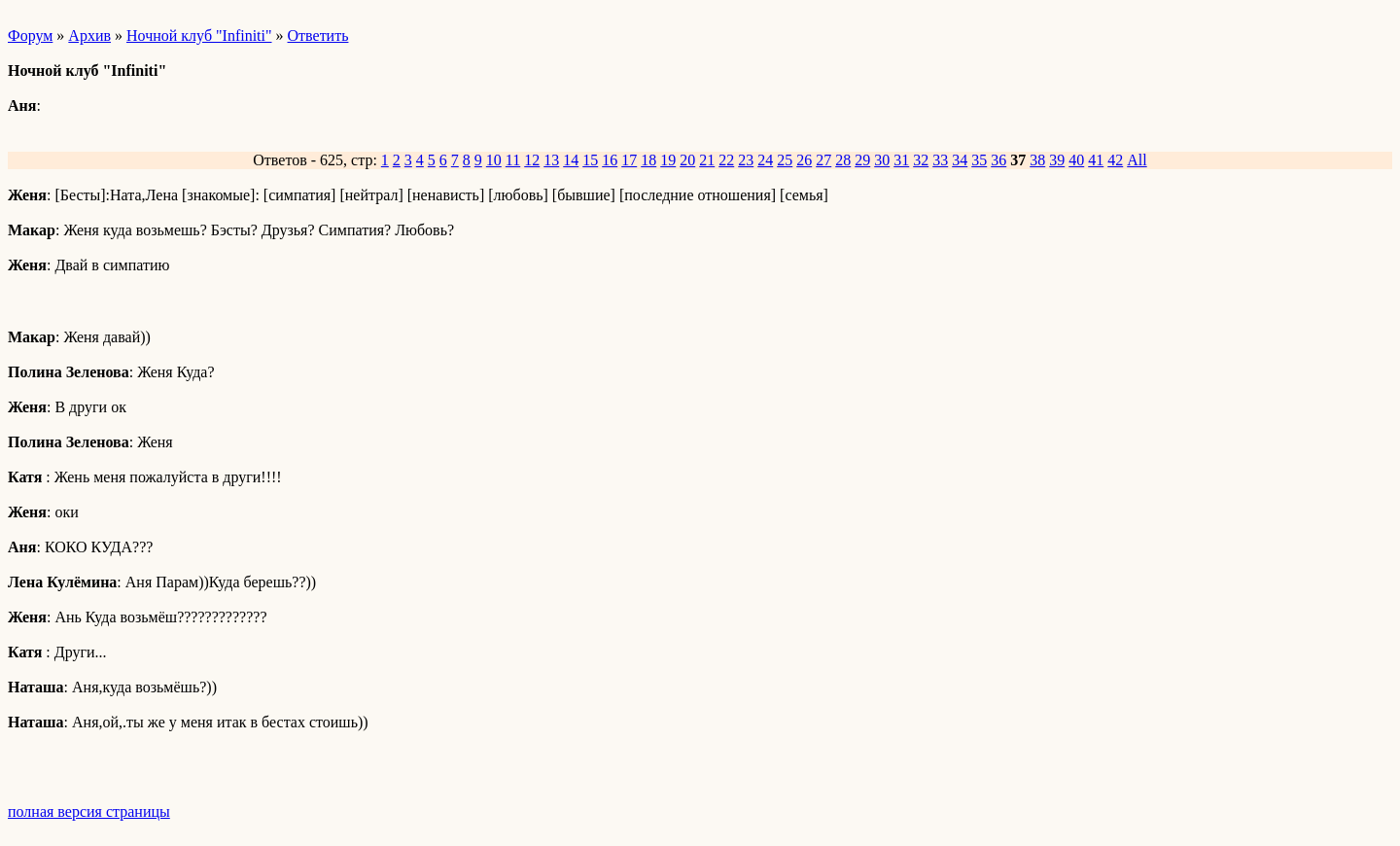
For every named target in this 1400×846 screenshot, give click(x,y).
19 (668, 160)
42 (1115, 160)
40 (1076, 160)
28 (843, 160)
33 (940, 160)
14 (570, 160)
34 (959, 160)
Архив (89, 35)
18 (648, 160)
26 (804, 160)
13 (551, 160)
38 (1037, 160)
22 (726, 160)
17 (629, 160)
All (1136, 160)
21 (707, 160)
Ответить (318, 35)
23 (745, 160)
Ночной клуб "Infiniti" (199, 35)
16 (609, 160)
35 (979, 160)
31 (901, 160)
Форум (30, 35)
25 (784, 160)
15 (590, 160)
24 (765, 160)
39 (1057, 160)
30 (882, 160)
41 (1095, 160)
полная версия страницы (89, 811)
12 (532, 160)
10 (494, 160)
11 (513, 160)
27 (823, 160)
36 (998, 160)
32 (920, 160)
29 (862, 160)
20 (687, 160)
